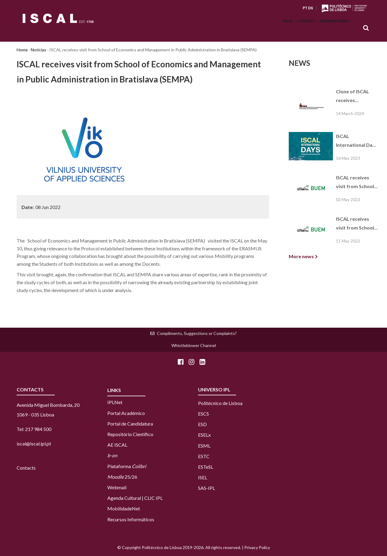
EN (310, 8)
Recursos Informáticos (130, 519)
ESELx (204, 435)
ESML (204, 445)
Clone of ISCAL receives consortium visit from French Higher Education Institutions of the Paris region (356, 96)
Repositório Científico (130, 434)
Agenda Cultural (124, 498)
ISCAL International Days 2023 (357, 141)
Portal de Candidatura (130, 423)
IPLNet (114, 402)
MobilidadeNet (123, 508)
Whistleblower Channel (193, 345)
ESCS (203, 413)
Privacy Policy (257, 547)
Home (22, 49)
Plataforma (126, 466)
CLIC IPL (153, 498)
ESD (202, 424)
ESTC (204, 456)
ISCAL (276, 28)
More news (301, 256)
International (334, 28)
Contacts (26, 468)
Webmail (116, 487)
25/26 (122, 477)
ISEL (202, 477)
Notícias (38, 49)
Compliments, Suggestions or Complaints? (197, 333)
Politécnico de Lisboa (220, 403)
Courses (300, 28)
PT (305, 8)
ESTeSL (205, 467)
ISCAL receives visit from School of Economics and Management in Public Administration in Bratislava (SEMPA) (356, 183)
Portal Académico (126, 413)
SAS (202, 488)
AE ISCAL (117, 445)
